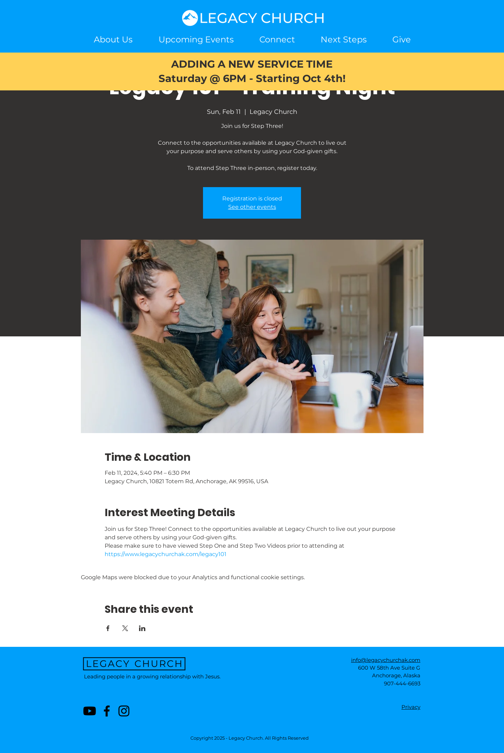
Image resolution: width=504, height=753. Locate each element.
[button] (277, 39)
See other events (252, 207)
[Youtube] (89, 711)
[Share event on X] (125, 628)
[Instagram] (124, 711)
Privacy (410, 707)
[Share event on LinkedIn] (142, 628)
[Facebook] (106, 711)
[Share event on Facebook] (108, 628)
